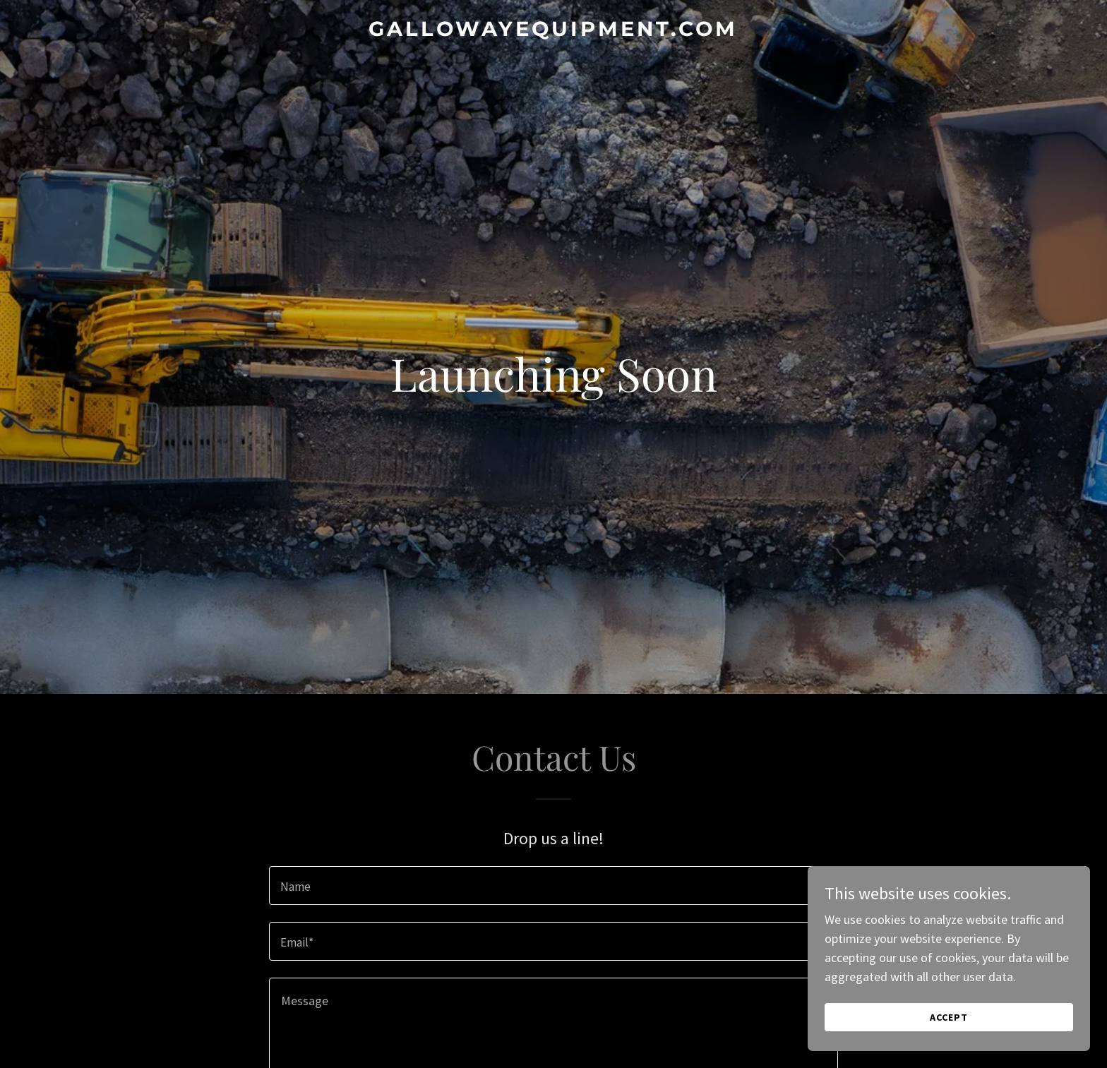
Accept (949, 1017)
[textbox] (553, 885)
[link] (553, 31)
